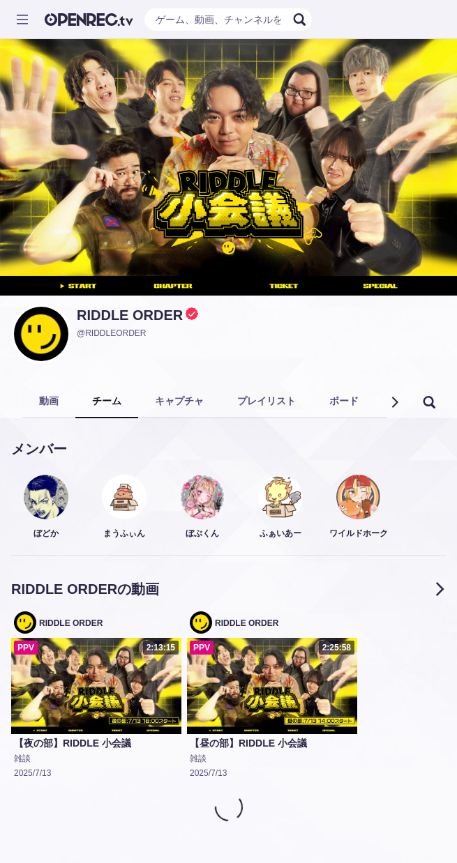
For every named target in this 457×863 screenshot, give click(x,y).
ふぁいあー (280, 533)
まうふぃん (124, 533)
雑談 (22, 758)
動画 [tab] (49, 400)
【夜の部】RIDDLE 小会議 (72, 743)
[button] (394, 402)
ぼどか (46, 533)
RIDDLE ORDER (130, 315)
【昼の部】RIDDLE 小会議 (248, 743)
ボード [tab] (344, 400)
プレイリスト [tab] (266, 400)
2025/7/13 (32, 773)
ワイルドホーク (358, 533)
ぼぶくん (202, 533)
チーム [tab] (106, 400)
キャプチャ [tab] (179, 400)
